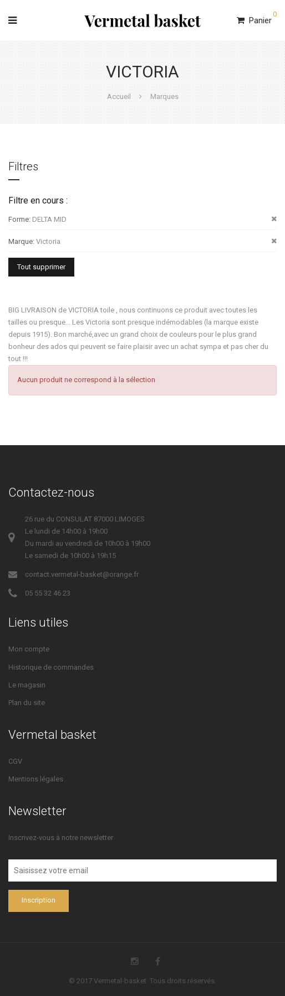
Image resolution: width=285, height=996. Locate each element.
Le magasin (26, 685)
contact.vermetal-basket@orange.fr (82, 574)
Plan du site (26, 702)
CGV (15, 761)
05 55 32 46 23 (47, 593)
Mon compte (28, 649)
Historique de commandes (51, 667)
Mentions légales (35, 779)
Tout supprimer (41, 267)
